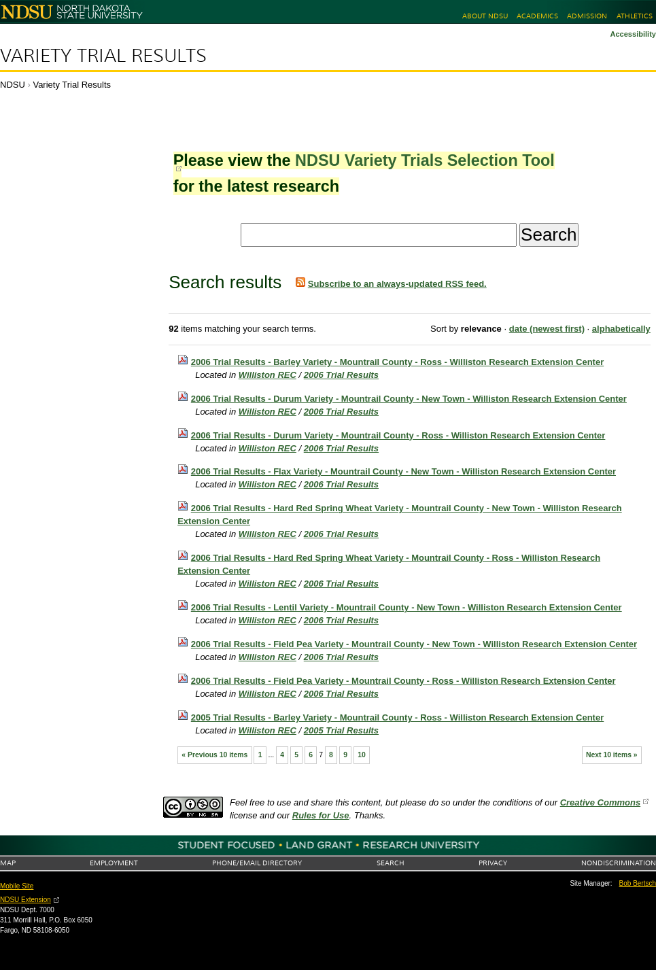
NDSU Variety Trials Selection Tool (425, 160)
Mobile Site (16, 886)
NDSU (12, 85)
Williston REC (267, 375)
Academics (537, 16)
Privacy (493, 863)
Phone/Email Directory (257, 863)
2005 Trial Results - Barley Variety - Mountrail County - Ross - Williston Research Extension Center (397, 717)
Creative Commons (600, 802)
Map (8, 863)
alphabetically (621, 329)
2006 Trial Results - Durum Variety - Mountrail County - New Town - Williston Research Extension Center (409, 399)
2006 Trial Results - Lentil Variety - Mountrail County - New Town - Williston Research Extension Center (406, 607)
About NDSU (485, 16)
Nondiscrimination (618, 863)
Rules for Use (320, 815)
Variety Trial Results (103, 56)
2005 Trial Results (341, 730)
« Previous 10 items (214, 755)
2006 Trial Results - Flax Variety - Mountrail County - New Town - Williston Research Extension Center (403, 471)
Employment (114, 863)
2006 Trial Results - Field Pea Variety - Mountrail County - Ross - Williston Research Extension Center (403, 681)
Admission (587, 16)
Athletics (635, 16)
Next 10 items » (612, 755)
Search (390, 863)
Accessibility (633, 34)
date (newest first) (547, 329)
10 (362, 755)
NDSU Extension (25, 899)
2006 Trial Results (341, 375)
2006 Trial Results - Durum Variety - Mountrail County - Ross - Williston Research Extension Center (398, 435)
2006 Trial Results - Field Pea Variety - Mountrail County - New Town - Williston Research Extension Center (414, 644)
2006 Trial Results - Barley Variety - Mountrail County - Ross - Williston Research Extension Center (397, 362)
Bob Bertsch (637, 883)
